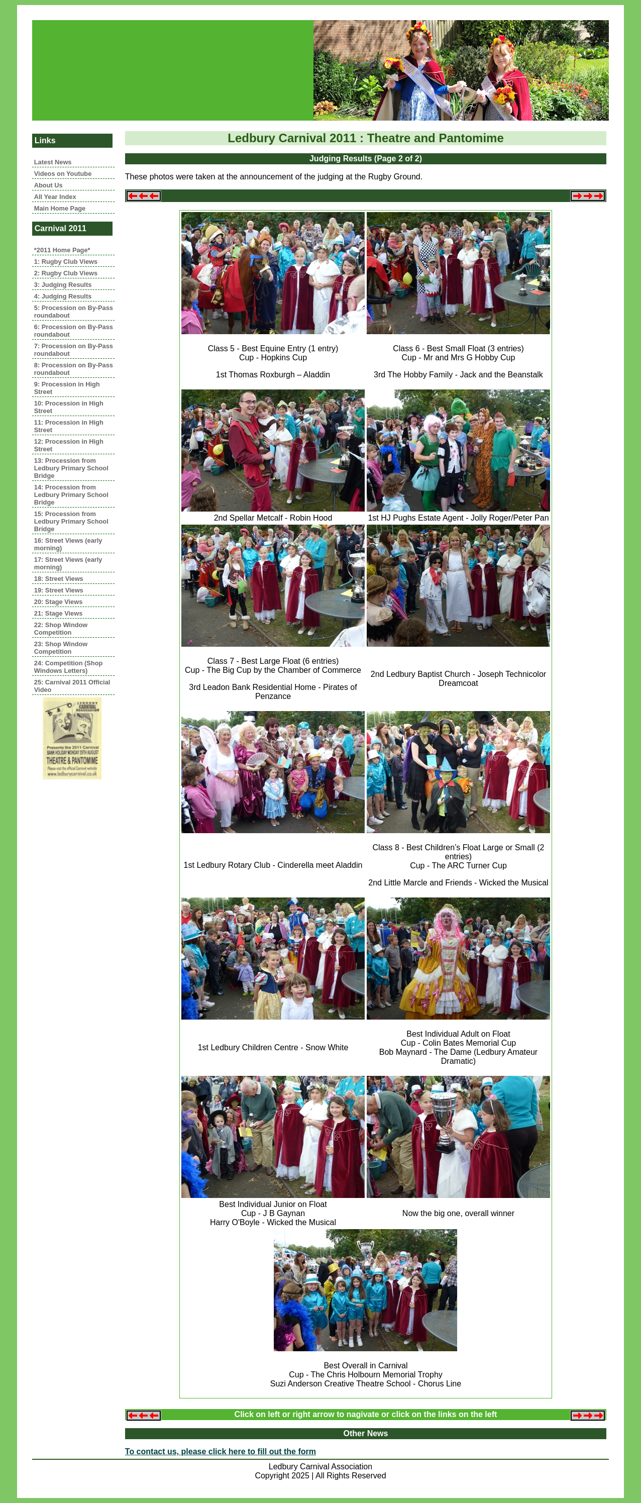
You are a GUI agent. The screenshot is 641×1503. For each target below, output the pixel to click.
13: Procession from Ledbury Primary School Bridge (71, 468)
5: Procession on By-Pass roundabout (73, 311)
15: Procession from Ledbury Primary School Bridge (71, 521)
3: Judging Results (62, 284)
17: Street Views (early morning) (68, 563)
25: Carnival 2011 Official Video (72, 685)
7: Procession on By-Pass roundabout (73, 349)
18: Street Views (58, 578)
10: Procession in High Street (68, 407)
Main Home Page (59, 208)
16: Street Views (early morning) (68, 544)
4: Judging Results (62, 296)
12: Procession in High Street (68, 445)
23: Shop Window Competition (61, 647)
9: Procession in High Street (67, 387)
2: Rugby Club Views (65, 273)
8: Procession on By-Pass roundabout (73, 368)
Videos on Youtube (62, 173)
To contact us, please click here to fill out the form (220, 1451)
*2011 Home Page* (62, 250)
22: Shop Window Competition (61, 628)
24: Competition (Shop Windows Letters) (68, 666)
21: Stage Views (58, 613)
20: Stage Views (58, 602)
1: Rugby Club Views (65, 261)
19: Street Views (58, 590)
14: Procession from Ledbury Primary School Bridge (71, 494)
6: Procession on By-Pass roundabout (73, 330)
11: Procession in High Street (68, 426)
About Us (48, 185)
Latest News (53, 162)
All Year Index (55, 197)
